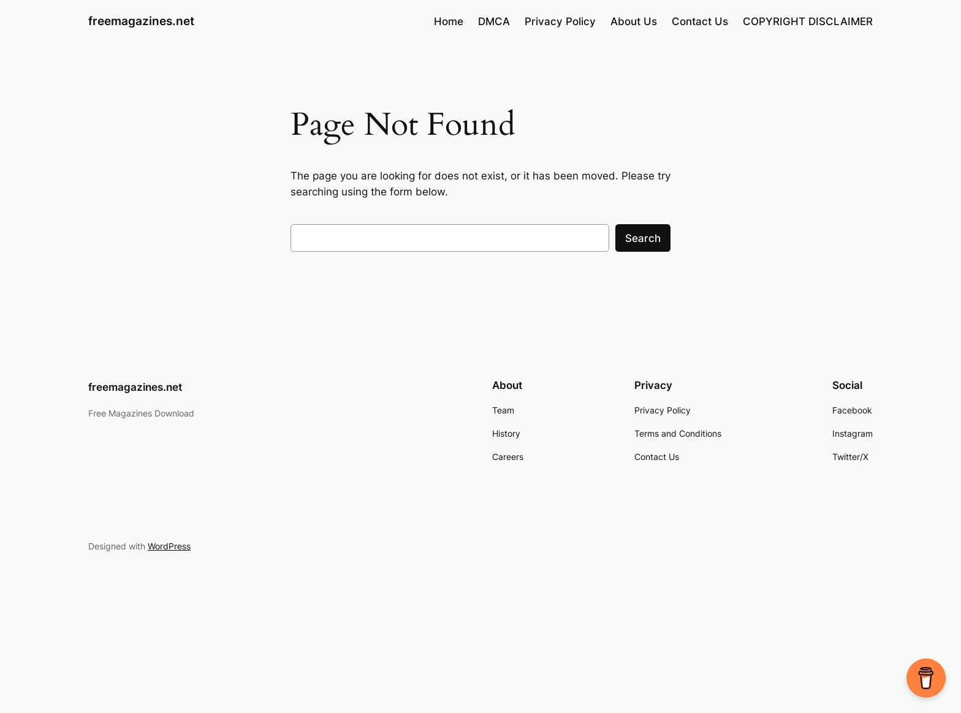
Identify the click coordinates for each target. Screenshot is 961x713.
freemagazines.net (141, 20)
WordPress (169, 546)
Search (643, 238)
